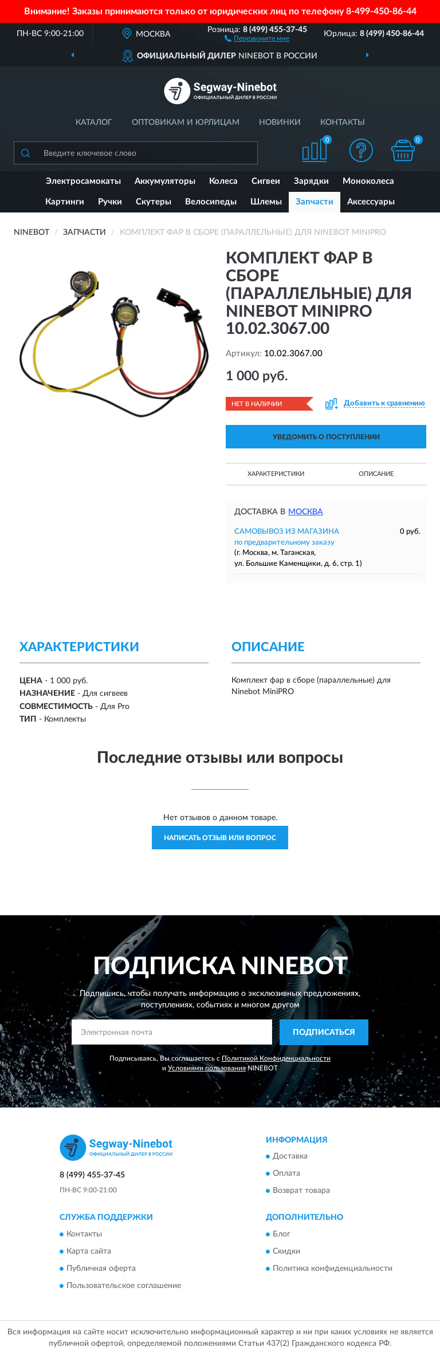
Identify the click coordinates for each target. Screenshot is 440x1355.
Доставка (290, 1157)
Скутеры (153, 202)
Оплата (286, 1174)
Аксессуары (371, 202)
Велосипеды (211, 202)
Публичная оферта (101, 1269)
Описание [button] (376, 474)
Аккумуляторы (165, 181)
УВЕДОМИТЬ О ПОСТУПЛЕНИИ (326, 437)
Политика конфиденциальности (332, 1269)
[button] (257, 37)
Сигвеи (266, 181)
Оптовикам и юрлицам (185, 123)
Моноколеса (368, 181)
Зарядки (311, 181)
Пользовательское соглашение (123, 1286)
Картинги (64, 202)
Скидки (286, 1251)
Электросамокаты (83, 181)
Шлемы (266, 202)
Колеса (223, 181)
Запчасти (314, 202)
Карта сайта (88, 1251)
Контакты (342, 123)
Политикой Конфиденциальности (276, 1058)
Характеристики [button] (275, 474)
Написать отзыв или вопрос (220, 837)
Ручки (110, 202)
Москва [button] (305, 512)
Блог (281, 1234)
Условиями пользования (207, 1068)
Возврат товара (301, 1191)
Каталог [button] (94, 123)
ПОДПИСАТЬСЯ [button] (324, 1033)
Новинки (280, 123)
